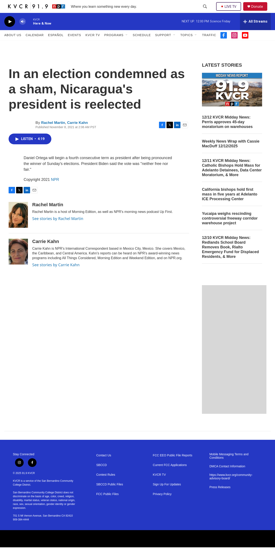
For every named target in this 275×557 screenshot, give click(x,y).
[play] (9, 31)
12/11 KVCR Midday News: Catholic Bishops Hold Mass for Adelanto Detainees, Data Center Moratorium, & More (232, 177)
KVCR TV (93, 44)
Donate (259, 11)
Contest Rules (105, 484)
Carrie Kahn (77, 132)
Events (74, 44)
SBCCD (101, 474)
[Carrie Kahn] (18, 261)
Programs (114, 44)
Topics (186, 44)
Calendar (35, 44)
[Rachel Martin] (18, 224)
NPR (55, 189)
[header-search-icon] (205, 11)
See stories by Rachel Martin (57, 228)
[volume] (22, 31)
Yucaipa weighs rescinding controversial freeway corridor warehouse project (230, 228)
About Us (12, 44)
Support (163, 44)
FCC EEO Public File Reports (172, 465)
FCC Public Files (107, 503)
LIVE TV (229, 11)
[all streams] (255, 31)
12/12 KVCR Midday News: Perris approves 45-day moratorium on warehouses (227, 131)
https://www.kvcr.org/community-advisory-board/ (231, 486)
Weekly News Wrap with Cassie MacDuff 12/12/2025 (230, 153)
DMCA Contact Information (227, 476)
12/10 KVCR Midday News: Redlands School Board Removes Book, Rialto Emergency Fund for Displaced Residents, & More (230, 256)
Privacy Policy (162, 503)
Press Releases (220, 497)
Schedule (142, 44)
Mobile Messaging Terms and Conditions (229, 465)
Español (56, 44)
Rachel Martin (53, 132)
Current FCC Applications (170, 474)
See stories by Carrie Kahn (55, 274)
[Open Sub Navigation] (126, 44)
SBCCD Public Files (109, 494)
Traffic (209, 44)
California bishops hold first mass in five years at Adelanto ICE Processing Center (229, 204)
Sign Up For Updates (167, 494)
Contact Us (103, 465)
